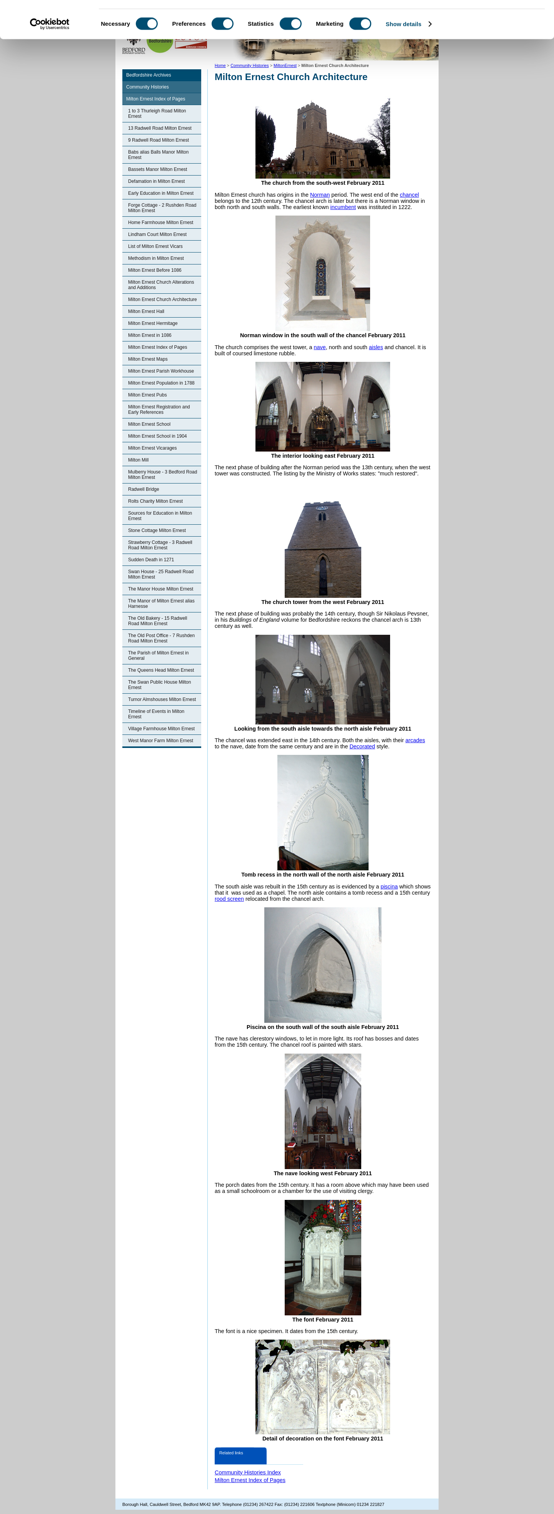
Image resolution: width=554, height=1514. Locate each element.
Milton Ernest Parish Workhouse (161, 371)
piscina (389, 886)
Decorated (362, 746)
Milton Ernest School (149, 424)
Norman (320, 195)
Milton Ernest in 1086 (150, 335)
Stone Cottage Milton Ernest (157, 530)
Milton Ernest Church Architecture (162, 299)
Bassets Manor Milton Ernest (157, 169)
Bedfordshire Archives (148, 75)
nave (320, 347)
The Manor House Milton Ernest (160, 589)
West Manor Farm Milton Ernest (160, 740)
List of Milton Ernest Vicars (155, 246)
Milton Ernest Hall (146, 311)
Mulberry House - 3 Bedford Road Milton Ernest (162, 474)
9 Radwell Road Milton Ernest (158, 140)
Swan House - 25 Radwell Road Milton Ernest (161, 574)
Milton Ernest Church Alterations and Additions (161, 284)
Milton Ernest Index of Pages (155, 99)
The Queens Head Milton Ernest (161, 670)
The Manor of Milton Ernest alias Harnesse (161, 603)
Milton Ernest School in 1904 (157, 436)
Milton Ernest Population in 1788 (161, 383)
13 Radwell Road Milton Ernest (160, 128)
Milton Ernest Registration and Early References (159, 409)
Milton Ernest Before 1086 (155, 270)
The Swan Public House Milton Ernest (159, 684)
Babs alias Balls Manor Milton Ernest (158, 154)
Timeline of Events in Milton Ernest (156, 714)
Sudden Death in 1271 (151, 559)
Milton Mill (138, 460)
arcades (415, 740)
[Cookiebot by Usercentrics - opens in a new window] (49, 59)
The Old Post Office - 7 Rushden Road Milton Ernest (161, 638)
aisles (376, 347)
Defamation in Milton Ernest (156, 181)
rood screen (229, 899)
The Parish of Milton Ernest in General (158, 655)
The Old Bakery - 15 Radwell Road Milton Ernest (157, 621)
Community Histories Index (248, 1472)
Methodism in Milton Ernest (156, 258)
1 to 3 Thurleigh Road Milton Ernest (157, 113)
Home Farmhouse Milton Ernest (160, 222)
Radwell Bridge (143, 489)
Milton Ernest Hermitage (153, 323)
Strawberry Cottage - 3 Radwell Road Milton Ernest (160, 545)
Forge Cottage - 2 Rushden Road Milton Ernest (162, 207)
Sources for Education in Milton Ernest (160, 515)
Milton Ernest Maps (148, 359)
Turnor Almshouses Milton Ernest (162, 699)
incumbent (343, 207)
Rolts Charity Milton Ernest (155, 501)
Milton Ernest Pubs (147, 395)
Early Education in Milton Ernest (161, 193)
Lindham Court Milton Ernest (157, 234)
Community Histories (147, 87)
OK (490, 19)
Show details (404, 59)
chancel (409, 195)
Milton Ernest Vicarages (152, 448)
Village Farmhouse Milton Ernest (161, 728)
